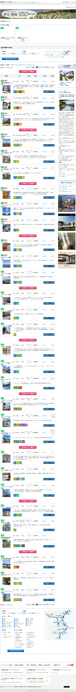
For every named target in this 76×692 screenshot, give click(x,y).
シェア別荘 (69, 665)
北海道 (2, 682)
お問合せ (25, 686)
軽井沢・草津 (30, 672)
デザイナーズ (19, 642)
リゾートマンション (8, 635)
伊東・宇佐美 (30, 620)
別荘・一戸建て (7, 632)
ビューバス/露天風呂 (20, 644)
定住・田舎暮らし (19, 632)
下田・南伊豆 (30, 623)
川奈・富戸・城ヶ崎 (8, 622)
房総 (16, 672)
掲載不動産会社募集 (32, 686)
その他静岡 (12, 682)
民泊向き (30, 647)
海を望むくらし (31, 634)
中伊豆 (28, 625)
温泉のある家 (30, 642)
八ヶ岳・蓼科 (36, 672)
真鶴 (5, 618)
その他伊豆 (18, 627)
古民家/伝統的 (19, 640)
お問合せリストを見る (70, 2)
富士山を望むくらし (32, 635)
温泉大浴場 (18, 647)
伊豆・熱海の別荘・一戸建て (66, 186)
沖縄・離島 (55, 672)
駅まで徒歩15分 (31, 632)
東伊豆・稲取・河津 (20, 623)
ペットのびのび (19, 645)
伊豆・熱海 (3, 672)
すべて (10, 616)
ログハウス (30, 640)
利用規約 (16, 686)
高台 (29, 639)
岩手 (6, 682)
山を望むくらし (19, 635)
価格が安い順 (14, 65)
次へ (47, 67)
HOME (68, 7)
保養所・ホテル (7, 637)
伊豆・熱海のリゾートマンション (67, 189)
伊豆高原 (17, 622)
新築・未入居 (30, 645)
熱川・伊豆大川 (7, 623)
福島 (9, 682)
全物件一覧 (39, 686)
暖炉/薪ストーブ (31, 644)
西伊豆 (17, 625)
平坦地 (17, 639)
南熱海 (17, 620)
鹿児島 (19, 682)
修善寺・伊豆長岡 (7, 625)
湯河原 (17, 618)
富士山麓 (42, 672)
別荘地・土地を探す (19, 665)
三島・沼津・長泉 (7, 627)
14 (44, 67)
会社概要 (20, 686)
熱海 (5, 620)
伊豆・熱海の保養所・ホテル (66, 191)
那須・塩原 (20, 672)
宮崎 (17, 682)
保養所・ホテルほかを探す (44, 665)
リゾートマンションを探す (6, 665)
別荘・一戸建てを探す (31, 665)
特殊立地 (18, 634)
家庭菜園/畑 (18, 637)
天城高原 (29, 622)
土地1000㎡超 (31, 637)
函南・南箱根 (30, 618)
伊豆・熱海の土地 (63, 188)
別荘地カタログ (57, 665)
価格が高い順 (22, 65)
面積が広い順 (31, 65)
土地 (5, 634)
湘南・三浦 (12, 672)
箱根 (8, 672)
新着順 (7, 65)
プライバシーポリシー (8, 686)
